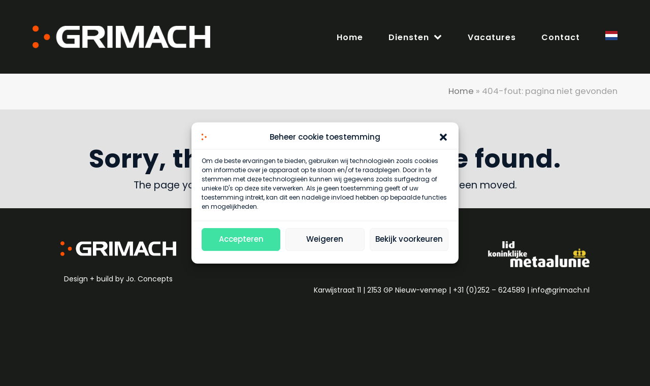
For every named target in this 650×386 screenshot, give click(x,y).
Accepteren (241, 239)
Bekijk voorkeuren (409, 239)
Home (461, 91)
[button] (443, 138)
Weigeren (324, 239)
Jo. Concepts (149, 279)
